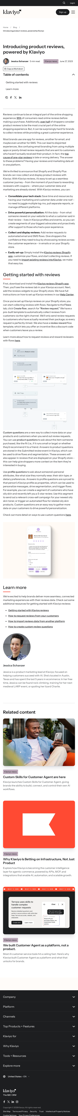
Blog (15, 27)
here (17, 340)
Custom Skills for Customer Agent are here (34, 777)
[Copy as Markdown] (13, 69)
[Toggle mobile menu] (73, 12)
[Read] (39, 742)
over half (45, 121)
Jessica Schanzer (20, 61)
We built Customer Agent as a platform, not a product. (36, 947)
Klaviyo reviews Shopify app (53, 283)
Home (5, 27)
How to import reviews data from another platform (36, 621)
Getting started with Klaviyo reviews (28, 610)
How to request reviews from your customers (33, 615)
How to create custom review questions (30, 626)
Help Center (67, 294)
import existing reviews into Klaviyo (41, 259)
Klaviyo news (51, 61)
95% (19, 118)
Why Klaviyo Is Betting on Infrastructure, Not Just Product (38, 861)
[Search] (64, 3)
